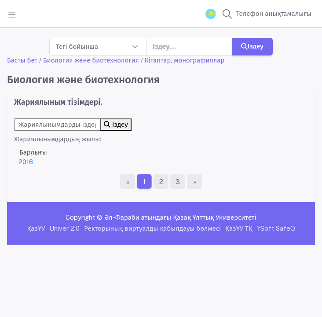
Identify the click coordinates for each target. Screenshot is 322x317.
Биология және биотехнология (91, 60)
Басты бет (22, 60)
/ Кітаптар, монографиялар (183, 60)
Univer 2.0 (64, 228)
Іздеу (252, 46)
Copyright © (84, 217)
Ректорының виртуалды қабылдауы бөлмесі (152, 228)
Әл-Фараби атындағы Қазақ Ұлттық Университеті (180, 217)
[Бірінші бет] (127, 181)
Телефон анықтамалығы (273, 13)
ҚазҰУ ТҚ (238, 228)
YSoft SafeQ (276, 228)
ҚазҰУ (36, 228)
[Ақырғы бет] (194, 181)
